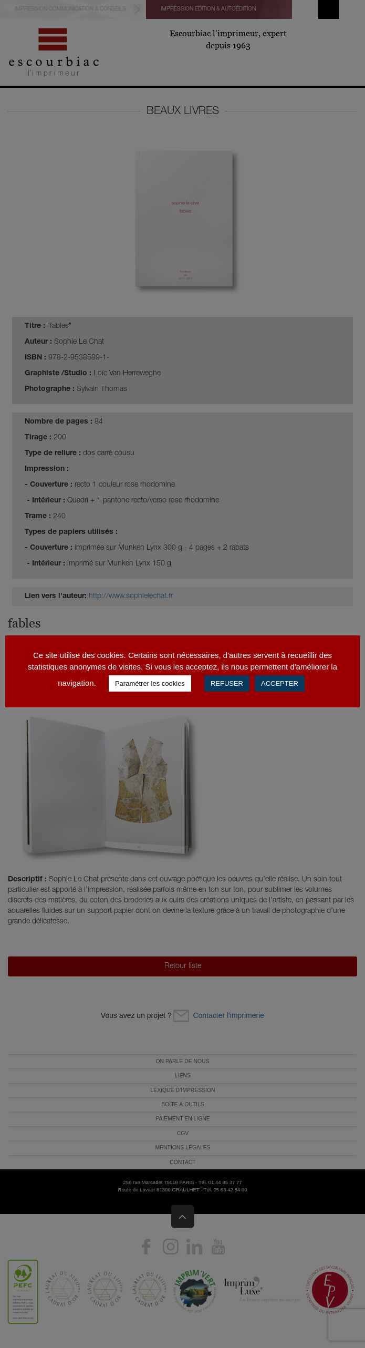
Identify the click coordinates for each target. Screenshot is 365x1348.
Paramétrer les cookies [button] (150, 683)
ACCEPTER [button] (279, 683)
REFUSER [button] (227, 683)
